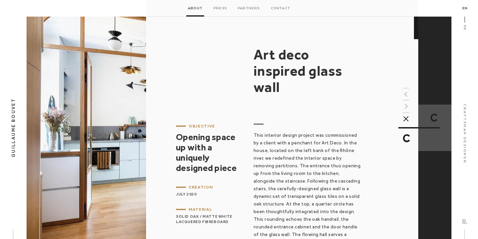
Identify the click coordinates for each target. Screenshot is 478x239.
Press (220, 8)
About (195, 8)
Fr (465, 27)
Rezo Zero (464, 221)
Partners (249, 8)
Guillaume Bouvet (13, 127)
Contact (280, 8)
